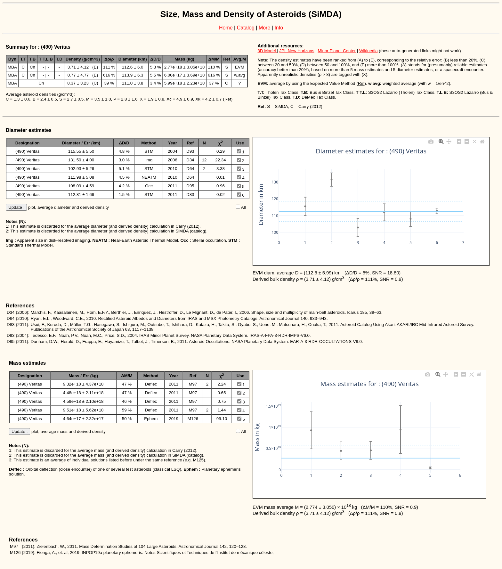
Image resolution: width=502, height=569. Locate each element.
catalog (198, 231)
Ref (227, 99)
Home (226, 27)
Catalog (246, 27)
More (264, 27)
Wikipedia (368, 50)
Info (278, 27)
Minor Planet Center (337, 50)
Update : (16, 207)
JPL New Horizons (296, 50)
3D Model (267, 50)
